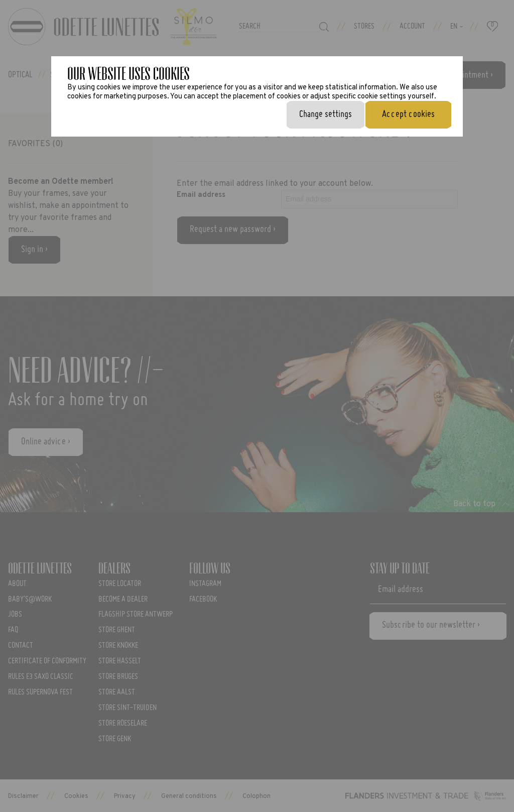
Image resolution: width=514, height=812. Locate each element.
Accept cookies (408, 114)
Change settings (325, 114)
